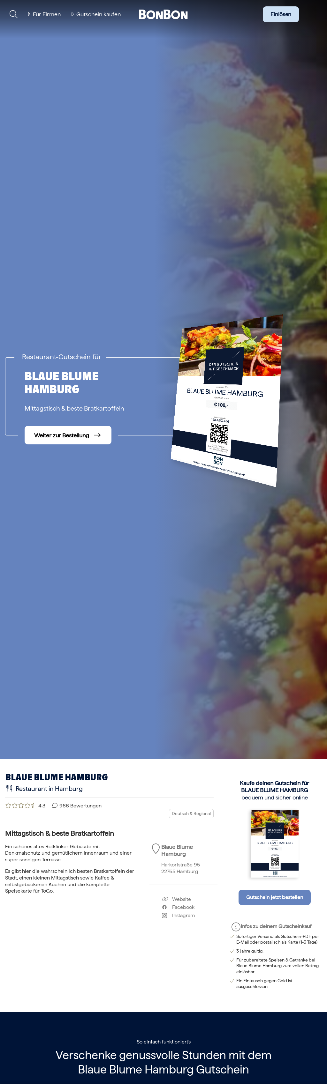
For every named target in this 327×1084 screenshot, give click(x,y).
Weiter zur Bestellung (61, 435)
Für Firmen (47, 14)
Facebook (178, 907)
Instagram (178, 915)
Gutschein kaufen (98, 14)
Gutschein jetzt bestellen (274, 897)
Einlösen (280, 14)
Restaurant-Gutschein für (61, 357)
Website (176, 899)
